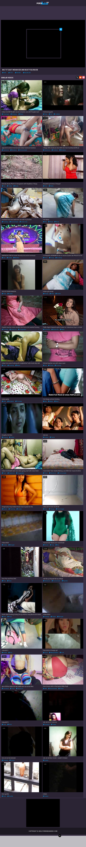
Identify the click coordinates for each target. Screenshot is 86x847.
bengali (11, 545)
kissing (5, 437)
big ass (65, 581)
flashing (12, 509)
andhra (16, 257)
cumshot (46, 329)
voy (10, 652)
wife (4, 401)
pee (4, 581)
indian (9, 186)
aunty (15, 186)
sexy (45, 114)
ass (45, 222)
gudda (10, 796)
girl (50, 114)
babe (62, 329)
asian (20, 114)
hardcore (5, 150)
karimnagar (60, 509)
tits (10, 72)
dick (62, 652)
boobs (18, 72)
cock (45, 652)
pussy (51, 257)
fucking (5, 222)
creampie (5, 114)
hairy (52, 293)
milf (45, 688)
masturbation (53, 652)
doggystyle (22, 329)
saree (52, 437)
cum (4, 365)
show (50, 222)
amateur (14, 114)
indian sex (23, 222)
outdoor (55, 150)
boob (56, 222)
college (46, 616)
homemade (22, 150)
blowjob (27, 72)
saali (9, 616)
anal (56, 401)
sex (4, 72)
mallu (51, 186)
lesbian (57, 114)
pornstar (18, 401)
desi (45, 186)
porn (45, 257)
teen (45, 473)
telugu (51, 509)
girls (4, 724)
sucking (58, 257)
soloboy (46, 724)
